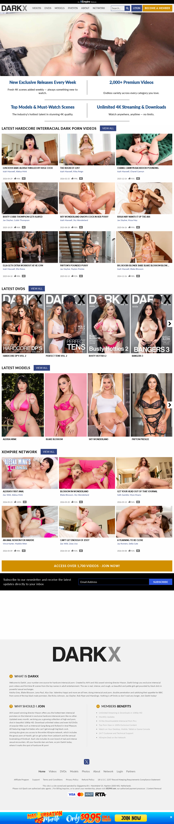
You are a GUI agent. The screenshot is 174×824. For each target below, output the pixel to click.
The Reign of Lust (70, 168)
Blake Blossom (136, 269)
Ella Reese (20, 269)
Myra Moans (135, 495)
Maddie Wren (21, 543)
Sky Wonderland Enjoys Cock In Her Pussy (84, 217)
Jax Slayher (8, 220)
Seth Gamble (123, 495)
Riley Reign (78, 171)
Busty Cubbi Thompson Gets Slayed (22, 217)
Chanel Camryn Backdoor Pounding (138, 168)
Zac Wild (7, 495)
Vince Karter (8, 543)
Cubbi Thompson (22, 220)
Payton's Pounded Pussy (74, 265)
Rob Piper (81, 695)
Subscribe (160, 581)
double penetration (121, 692)
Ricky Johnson (58, 695)
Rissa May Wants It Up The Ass (133, 217)
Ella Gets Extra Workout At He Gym (23, 265)
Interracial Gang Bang (40, 725)
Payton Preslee (77, 269)
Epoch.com (27, 788)
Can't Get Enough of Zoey (74, 540)
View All (108, 128)
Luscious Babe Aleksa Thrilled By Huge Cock (28, 168)
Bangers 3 (137, 356)
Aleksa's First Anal (13, 491)
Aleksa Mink (21, 171)
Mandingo (94, 695)
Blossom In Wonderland (74, 491)
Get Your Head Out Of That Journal (137, 491)
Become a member (157, 8)
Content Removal (154, 788)
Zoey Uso (73, 543)
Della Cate (133, 543)
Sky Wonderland (80, 220)
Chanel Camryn (137, 171)
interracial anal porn (103, 692)
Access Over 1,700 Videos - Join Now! (87, 566)
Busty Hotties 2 (97, 356)
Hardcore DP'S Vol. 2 (14, 356)
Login (136, 8)
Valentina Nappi (61, 692)
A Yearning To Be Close (130, 540)
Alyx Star (49, 692)
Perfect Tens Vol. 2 (56, 356)
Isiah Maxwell (9, 171)
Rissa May (132, 220)
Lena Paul (39, 692)
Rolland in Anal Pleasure (65, 725)
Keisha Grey (14, 692)
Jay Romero (122, 543)
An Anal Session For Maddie (18, 540)
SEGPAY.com (111, 788)
